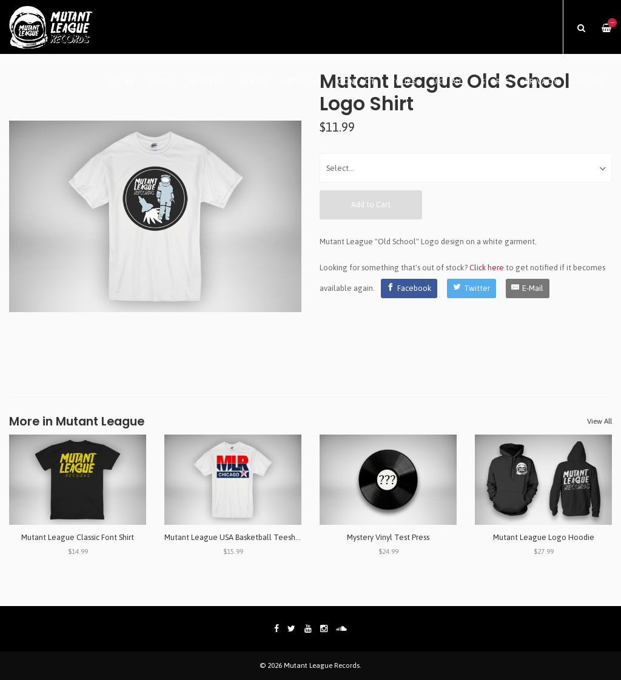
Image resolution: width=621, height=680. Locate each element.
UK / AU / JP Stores (470, 82)
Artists (589, 82)
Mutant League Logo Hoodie (543, 537)
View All (599, 421)
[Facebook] (409, 288)
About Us (302, 82)
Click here (486, 267)
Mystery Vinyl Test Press (388, 537)
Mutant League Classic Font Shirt (77, 537)
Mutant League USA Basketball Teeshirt (233, 537)
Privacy (541, 82)
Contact (356, 82)
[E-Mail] (528, 288)
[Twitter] (471, 288)
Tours (404, 82)
